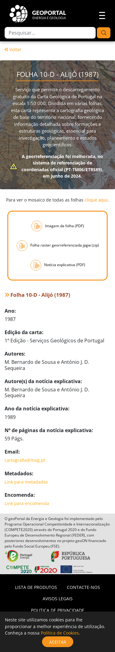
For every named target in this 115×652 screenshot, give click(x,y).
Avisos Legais (58, 598)
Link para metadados (26, 482)
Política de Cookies (60, 633)
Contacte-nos (83, 587)
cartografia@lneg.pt (25, 460)
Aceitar (57, 642)
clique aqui (96, 200)
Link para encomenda (27, 503)
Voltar (13, 49)
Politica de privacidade (57, 610)
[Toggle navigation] (100, 15)
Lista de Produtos (36, 587)
